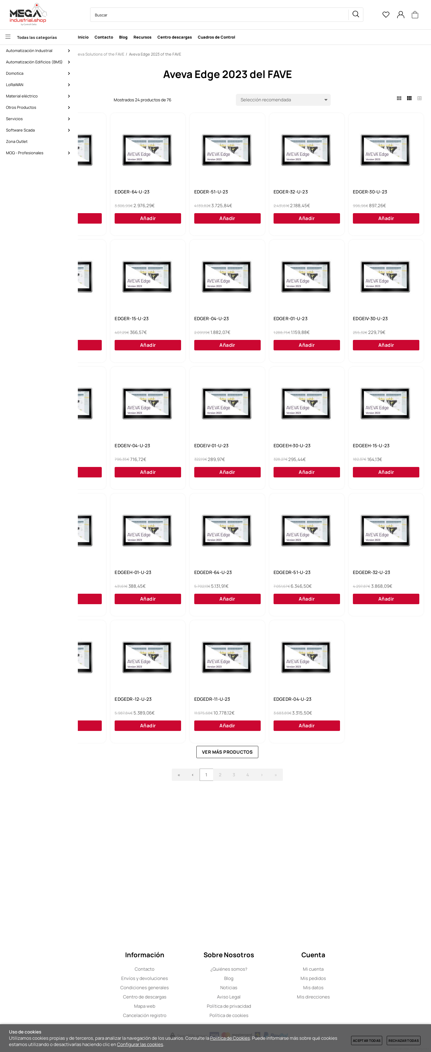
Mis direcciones (338, 997)
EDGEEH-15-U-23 (283, 574)
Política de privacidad (254, 1006)
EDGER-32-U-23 (367, 192)
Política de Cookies (230, 1038)
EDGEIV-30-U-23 (197, 447)
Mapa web (170, 1006)
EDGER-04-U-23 (367, 320)
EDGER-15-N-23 (111, 192)
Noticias (254, 987)
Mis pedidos (338, 978)
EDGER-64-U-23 (197, 192)
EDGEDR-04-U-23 (369, 829)
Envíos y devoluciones (170, 978)
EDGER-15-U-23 (282, 320)
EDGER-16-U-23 (196, 320)
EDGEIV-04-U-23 (368, 447)
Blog (254, 978)
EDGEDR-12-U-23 (198, 829)
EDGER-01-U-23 (111, 447)
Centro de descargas (170, 997)
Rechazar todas (403, 1040)
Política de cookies (254, 1015)
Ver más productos (258, 882)
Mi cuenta (338, 969)
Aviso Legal (254, 997)
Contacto (170, 969)
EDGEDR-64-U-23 (198, 702)
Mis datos (339, 987)
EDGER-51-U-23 (282, 192)
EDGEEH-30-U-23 (198, 574)
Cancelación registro (170, 1015)
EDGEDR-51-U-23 (283, 702)
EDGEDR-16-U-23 (112, 829)
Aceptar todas (366, 1040)
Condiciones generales (170, 987)
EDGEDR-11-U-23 (283, 829)
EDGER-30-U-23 (111, 320)
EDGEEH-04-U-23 (369, 574)
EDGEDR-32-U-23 (368, 702)
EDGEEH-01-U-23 (112, 702)
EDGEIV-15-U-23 (282, 447)
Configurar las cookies (140, 1044)
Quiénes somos (254, 969)
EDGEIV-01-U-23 (111, 574)
